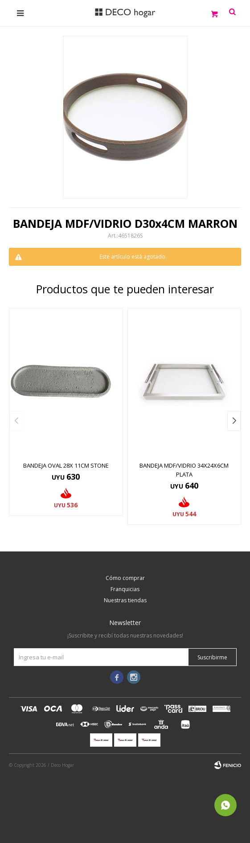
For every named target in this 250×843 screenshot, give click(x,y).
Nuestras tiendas (125, 600)
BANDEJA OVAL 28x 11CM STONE (66, 465)
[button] (234, 421)
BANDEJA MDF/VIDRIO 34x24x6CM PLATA (184, 469)
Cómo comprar (125, 578)
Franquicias (125, 589)
